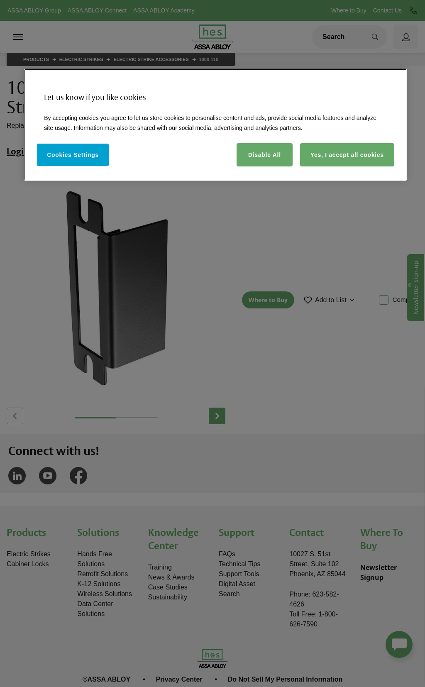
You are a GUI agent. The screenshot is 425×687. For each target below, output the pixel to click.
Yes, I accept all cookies (347, 155)
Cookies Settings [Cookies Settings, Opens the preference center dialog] (73, 155)
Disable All (264, 155)
